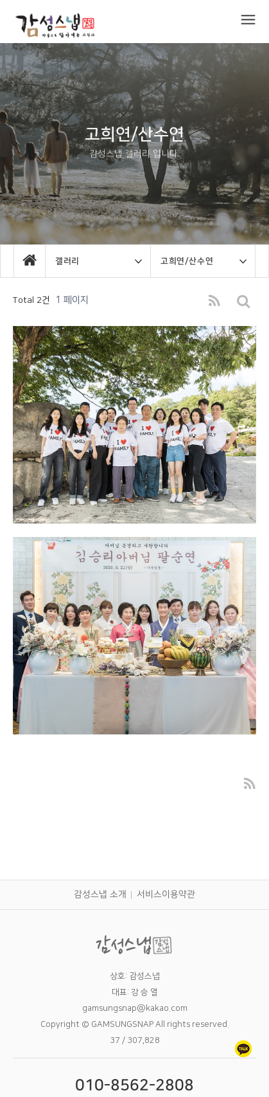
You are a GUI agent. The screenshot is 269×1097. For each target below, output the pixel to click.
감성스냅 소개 (100, 894)
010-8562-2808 (134, 1085)
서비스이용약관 (166, 894)
